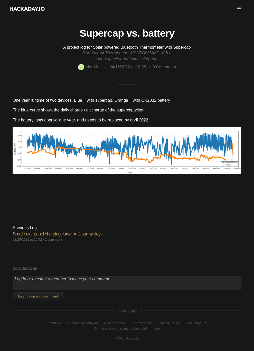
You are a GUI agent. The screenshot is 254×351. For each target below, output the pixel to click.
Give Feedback (115, 323)
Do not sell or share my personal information (127, 329)
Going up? (126, 311)
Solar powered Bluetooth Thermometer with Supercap (142, 47)
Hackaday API (196, 323)
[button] (239, 8)
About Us (54, 323)
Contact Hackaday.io (82, 323)
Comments (164, 67)
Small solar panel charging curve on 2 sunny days (57, 233)
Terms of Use (143, 323)
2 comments (54, 239)
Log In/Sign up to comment (38, 296)
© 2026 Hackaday (127, 338)
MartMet (89, 67)
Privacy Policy (169, 323)
